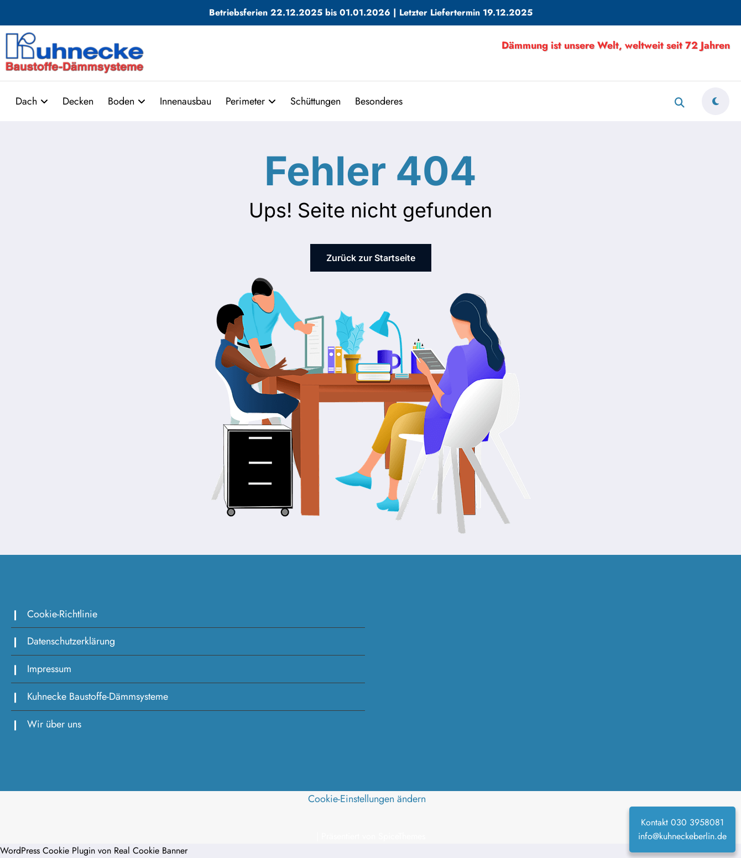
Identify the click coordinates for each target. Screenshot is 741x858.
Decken (77, 101)
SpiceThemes (401, 836)
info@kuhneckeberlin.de (682, 836)
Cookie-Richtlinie (62, 614)
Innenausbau (185, 101)
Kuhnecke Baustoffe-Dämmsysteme (97, 696)
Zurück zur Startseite (370, 257)
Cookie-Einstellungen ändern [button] (367, 799)
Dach (31, 101)
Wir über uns (54, 724)
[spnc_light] (715, 101)
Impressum (49, 669)
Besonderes (379, 101)
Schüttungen (315, 101)
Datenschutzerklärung (71, 641)
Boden (126, 101)
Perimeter (251, 101)
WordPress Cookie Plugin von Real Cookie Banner (93, 850)
